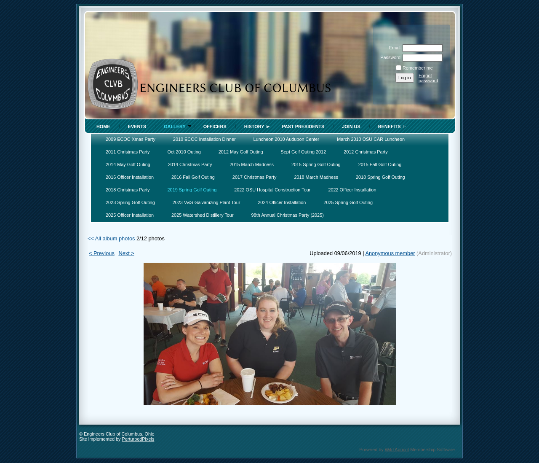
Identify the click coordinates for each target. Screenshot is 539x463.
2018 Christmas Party (128, 189)
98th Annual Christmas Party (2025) (287, 215)
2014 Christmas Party (190, 164)
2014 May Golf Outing (128, 164)
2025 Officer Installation (130, 215)
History (254, 126)
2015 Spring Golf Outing (316, 164)
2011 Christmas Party (128, 151)
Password (388, 57)
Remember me (418, 67)
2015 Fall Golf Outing (380, 164)
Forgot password (428, 78)
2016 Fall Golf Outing (193, 177)
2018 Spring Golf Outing (380, 177)
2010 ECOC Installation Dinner (204, 139)
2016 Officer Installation (130, 177)
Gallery (175, 126)
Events (137, 126)
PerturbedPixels (138, 438)
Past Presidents (303, 126)
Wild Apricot (397, 449)
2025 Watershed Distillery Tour (202, 215)
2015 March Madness (251, 164)
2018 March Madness (316, 177)
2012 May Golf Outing (241, 151)
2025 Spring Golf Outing (348, 202)
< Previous (102, 253)
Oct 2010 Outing (184, 151)
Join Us (351, 126)
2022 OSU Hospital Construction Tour (272, 189)
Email (393, 47)
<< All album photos (111, 238)
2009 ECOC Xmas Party (130, 139)
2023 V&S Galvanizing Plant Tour (206, 202)
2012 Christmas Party (366, 151)
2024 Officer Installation (282, 202)
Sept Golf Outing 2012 (303, 151)
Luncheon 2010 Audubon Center (286, 139)
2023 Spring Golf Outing (130, 202)
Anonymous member (390, 253)
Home (103, 126)
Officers (215, 126)
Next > (126, 253)
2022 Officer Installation (352, 189)
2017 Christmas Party (254, 177)
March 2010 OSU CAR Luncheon (371, 139)
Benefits (389, 126)
